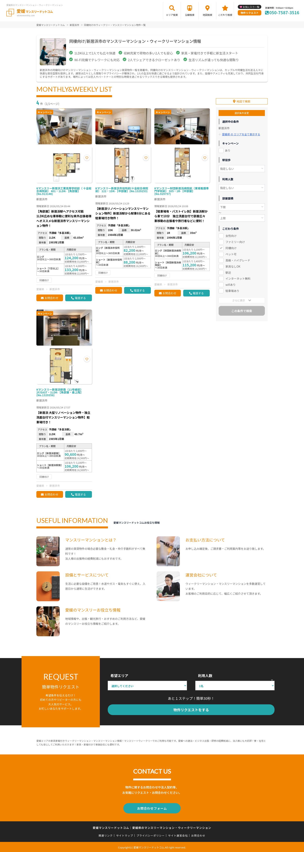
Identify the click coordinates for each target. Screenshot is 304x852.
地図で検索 (243, 100)
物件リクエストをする (191, 709)
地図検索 (207, 14)
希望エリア (119, 675)
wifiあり (231, 284)
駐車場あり (232, 290)
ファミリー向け (235, 241)
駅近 (228, 271)
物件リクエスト (250, 13)
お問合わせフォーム (152, 808)
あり (227, 149)
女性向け (231, 235)
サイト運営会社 (178, 834)
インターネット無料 (238, 277)
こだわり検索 (225, 14)
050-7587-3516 (284, 12)
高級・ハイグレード (238, 259)
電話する (80, 298)
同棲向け (231, 247)
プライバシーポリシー (150, 834)
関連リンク (106, 834)
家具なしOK (233, 265)
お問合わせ (51, 298)
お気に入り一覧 (251, 7)
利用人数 (205, 675)
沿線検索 (189, 14)
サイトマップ (124, 834)
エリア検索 (172, 14)
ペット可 (231, 253)
